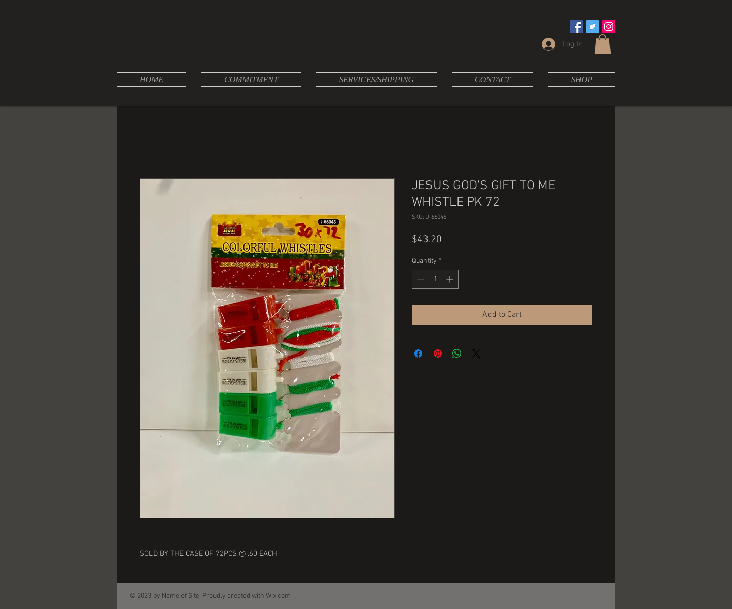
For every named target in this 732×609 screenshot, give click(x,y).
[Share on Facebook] (418, 353)
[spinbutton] (435, 279)
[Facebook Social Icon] (576, 26)
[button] (602, 44)
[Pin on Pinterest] (438, 353)
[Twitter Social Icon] (592, 26)
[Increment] (450, 279)
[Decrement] (419, 279)
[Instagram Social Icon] (608, 26)
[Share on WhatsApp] (457, 353)
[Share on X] (476, 353)
